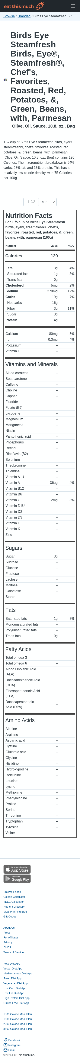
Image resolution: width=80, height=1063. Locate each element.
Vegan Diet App (12, 968)
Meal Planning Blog (15, 911)
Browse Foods (12, 892)
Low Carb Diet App (14, 988)
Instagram (11, 1045)
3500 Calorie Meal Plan (17, 1028)
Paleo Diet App (12, 978)
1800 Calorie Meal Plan (17, 1019)
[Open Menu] (73, 6)
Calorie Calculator (14, 896)
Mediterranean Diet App (17, 973)
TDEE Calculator (13, 901)
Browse (9, 16)
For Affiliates (10, 937)
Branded (24, 16)
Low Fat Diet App (13, 993)
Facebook (11, 1040)
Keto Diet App (11, 963)
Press (6, 932)
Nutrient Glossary (14, 906)
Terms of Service (13, 952)
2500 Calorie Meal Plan (17, 1024)
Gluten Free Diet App (16, 1003)
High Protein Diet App (16, 998)
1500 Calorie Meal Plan (17, 1014)
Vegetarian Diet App (15, 983)
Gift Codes (9, 916)
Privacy (7, 942)
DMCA (7, 947)
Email (9, 1050)
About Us (9, 927)
